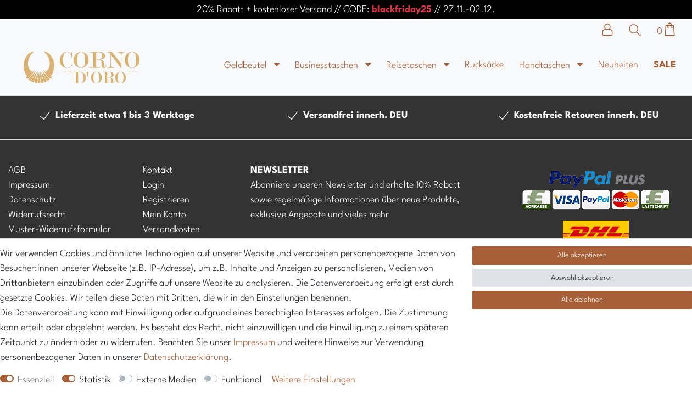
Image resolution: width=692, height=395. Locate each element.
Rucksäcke (484, 65)
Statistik (95, 380)
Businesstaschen (327, 65)
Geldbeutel (246, 65)
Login (153, 185)
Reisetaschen (412, 65)
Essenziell (36, 380)
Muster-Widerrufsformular (59, 229)
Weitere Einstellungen (313, 380)
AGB (17, 170)
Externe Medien (166, 380)
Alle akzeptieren (582, 255)
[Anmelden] (613, 29)
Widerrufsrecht (37, 214)
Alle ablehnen (582, 299)
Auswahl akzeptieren (582, 277)
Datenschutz (32, 200)
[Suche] (638, 30)
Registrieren (166, 200)
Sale (665, 65)
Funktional (241, 380)
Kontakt (157, 170)
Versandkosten (171, 229)
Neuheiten (618, 65)
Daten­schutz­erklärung (186, 357)
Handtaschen (545, 65)
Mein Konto (164, 214)
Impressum (29, 185)
